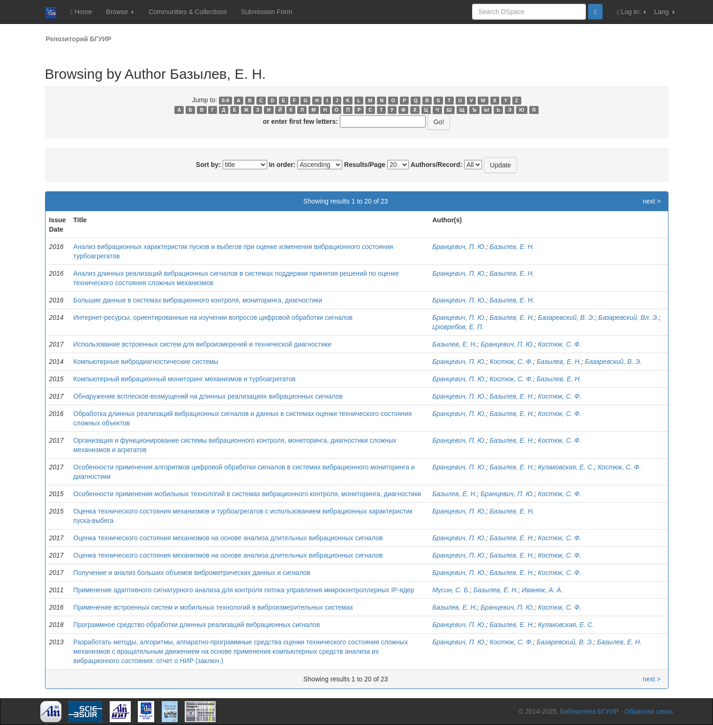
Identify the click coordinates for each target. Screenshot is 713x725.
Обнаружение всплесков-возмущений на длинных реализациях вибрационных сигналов (208, 396)
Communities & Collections (188, 11)
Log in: (631, 12)
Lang (664, 11)
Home (81, 12)
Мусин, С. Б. (451, 590)
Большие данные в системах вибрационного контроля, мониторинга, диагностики (197, 300)
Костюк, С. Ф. (560, 344)
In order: (282, 164)
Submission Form (266, 11)
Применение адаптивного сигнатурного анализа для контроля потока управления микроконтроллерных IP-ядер (243, 590)
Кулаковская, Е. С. (566, 467)
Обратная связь (648, 711)
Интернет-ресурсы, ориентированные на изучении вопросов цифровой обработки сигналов (213, 317)
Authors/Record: (436, 164)
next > (652, 201)
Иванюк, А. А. (542, 590)
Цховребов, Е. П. (458, 327)
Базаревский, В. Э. (566, 317)
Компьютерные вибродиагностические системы (145, 361)
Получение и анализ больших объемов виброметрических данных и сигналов (191, 572)
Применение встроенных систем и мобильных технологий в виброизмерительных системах (213, 607)
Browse (120, 11)
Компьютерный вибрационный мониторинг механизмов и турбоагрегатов (184, 379)
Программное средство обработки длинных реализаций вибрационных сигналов (196, 624)
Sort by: (208, 164)
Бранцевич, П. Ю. (459, 246)
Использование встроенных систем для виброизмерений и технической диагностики (202, 344)
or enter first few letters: (300, 121)
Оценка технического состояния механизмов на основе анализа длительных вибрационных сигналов (228, 538)
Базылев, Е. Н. (511, 246)
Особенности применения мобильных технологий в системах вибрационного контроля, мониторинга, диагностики (247, 494)
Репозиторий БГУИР (79, 39)
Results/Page (364, 164)
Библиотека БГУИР (589, 711)
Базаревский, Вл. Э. (628, 317)
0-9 (225, 100)
